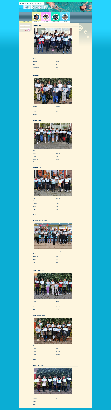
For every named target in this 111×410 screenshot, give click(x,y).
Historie (65, 21)
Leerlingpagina (87, 1)
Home (76, 1)
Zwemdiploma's (55, 21)
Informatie (46, 21)
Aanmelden (36, 21)
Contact (80, 1)
